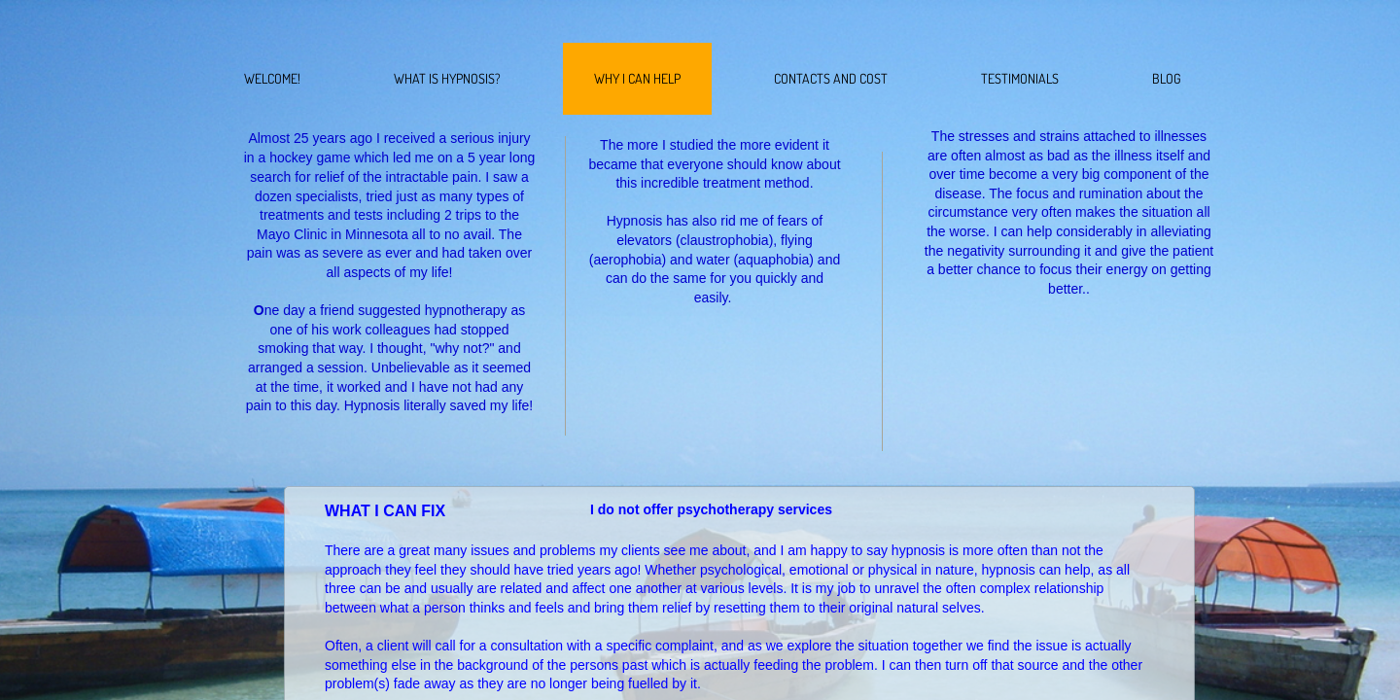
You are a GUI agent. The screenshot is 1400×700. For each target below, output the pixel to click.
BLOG (1166, 78)
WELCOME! (272, 78)
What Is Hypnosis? (447, 78)
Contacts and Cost (831, 78)
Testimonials (1020, 78)
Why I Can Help (637, 78)
